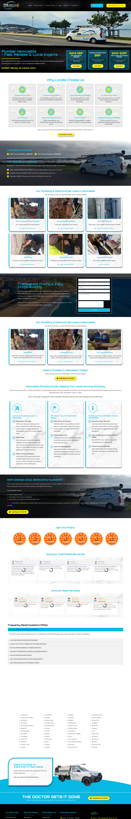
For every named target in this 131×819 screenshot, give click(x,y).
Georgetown (48, 715)
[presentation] (91, 304)
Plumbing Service (11, 817)
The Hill (47, 731)
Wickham (94, 747)
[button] (39, 5)
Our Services (39, 5)
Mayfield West (72, 728)
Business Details (68, 812)
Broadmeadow (25, 731)
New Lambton (72, 739)
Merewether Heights (74, 734)
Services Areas (51, 5)
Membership (46, 817)
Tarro (93, 731)
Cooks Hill (24, 739)
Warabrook (95, 739)
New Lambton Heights (75, 742)
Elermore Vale (25, 744)
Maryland (71, 715)
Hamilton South (49, 726)
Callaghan (24, 734)
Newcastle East (72, 747)
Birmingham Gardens (27, 726)
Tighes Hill (95, 734)
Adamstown (24, 715)
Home (30, 5)
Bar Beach (24, 720)
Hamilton (47, 718)
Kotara (47, 742)
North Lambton (96, 718)
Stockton (94, 728)
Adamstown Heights (27, 718)
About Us (66, 5)
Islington (47, 734)
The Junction (48, 739)
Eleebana (23, 742)
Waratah (94, 742)
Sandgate (94, 723)
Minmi (70, 736)
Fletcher (23, 747)
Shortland (95, 726)
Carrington (24, 736)
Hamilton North (49, 723)
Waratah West (96, 744)
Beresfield (24, 723)
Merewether (72, 731)
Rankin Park (95, 720)
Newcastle (71, 744)
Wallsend (95, 736)
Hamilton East (49, 720)
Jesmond (47, 736)
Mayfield (70, 720)
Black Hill (24, 728)
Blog (60, 5)
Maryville (71, 718)
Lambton (47, 744)
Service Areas (31, 812)
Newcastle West (97, 715)
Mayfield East (72, 723)
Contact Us (74, 5)
